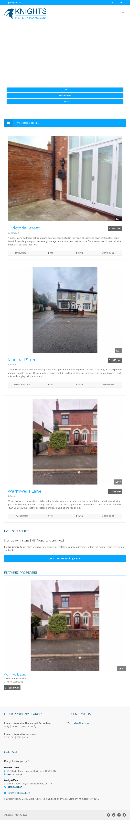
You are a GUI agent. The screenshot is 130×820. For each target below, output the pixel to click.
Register (14, 2)
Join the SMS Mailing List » (65, 558)
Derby (6, 726)
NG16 (25, 737)
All (65, 89)
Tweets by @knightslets (79, 723)
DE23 (6, 737)
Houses (65, 101)
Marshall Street (23, 359)
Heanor (25, 726)
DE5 (12, 737)
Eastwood (16, 726)
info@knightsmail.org (19, 792)
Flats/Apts (65, 95)
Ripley (33, 726)
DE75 (19, 737)
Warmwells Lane (24, 491)
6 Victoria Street (24, 228)
